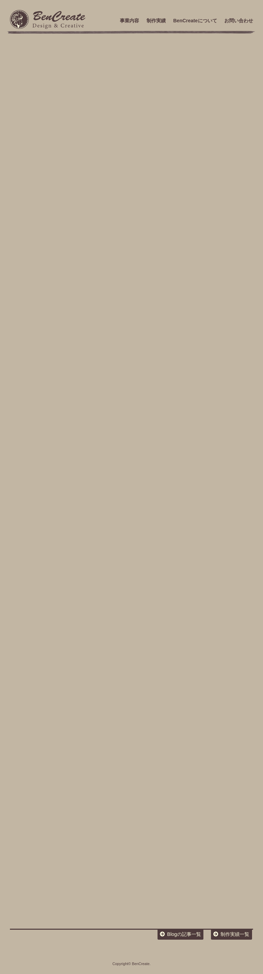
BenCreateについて (195, 20)
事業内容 (129, 20)
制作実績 (156, 20)
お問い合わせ (238, 20)
